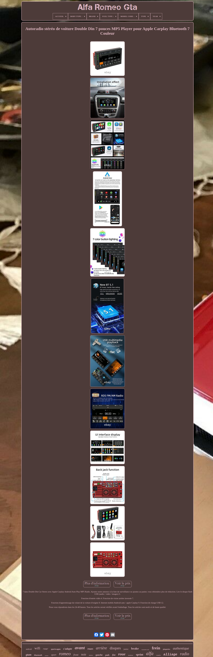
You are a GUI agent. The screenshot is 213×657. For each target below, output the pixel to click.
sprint (139, 654)
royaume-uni (145, 649)
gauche (99, 655)
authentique (181, 648)
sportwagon (56, 649)
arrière (101, 648)
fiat (114, 655)
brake (135, 648)
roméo (158, 655)
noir (83, 654)
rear (45, 649)
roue (121, 654)
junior (125, 649)
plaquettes (166, 649)
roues (90, 648)
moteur (130, 655)
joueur (46, 655)
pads (107, 655)
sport (53, 654)
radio (184, 653)
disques (115, 648)
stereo (91, 655)
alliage (170, 654)
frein (156, 648)
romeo (65, 653)
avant (80, 647)
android (29, 649)
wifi (37, 648)
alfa (149, 653)
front (75, 654)
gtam (28, 654)
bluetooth (38, 655)
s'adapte (67, 648)
